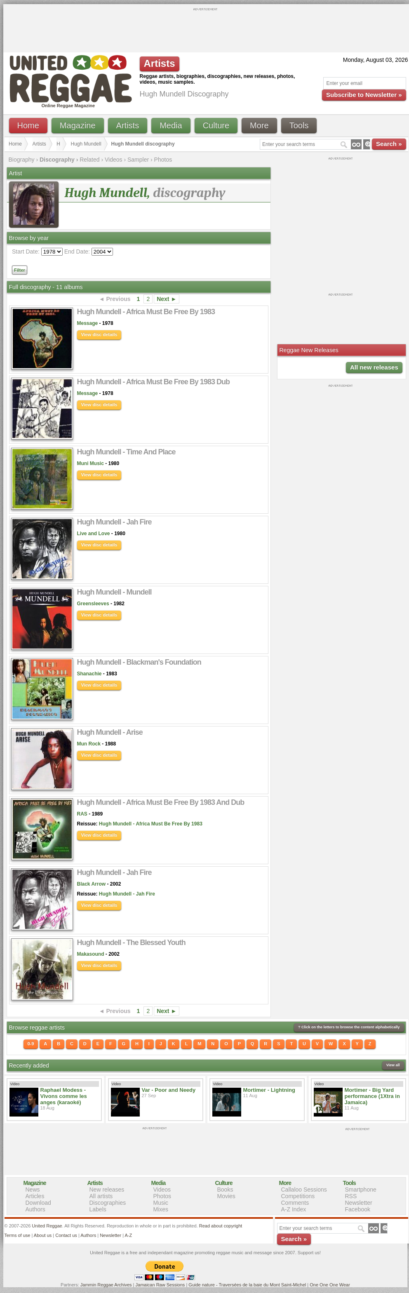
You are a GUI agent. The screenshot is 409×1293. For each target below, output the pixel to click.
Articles (35, 1196)
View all (393, 1065)
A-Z (128, 1235)
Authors (35, 1209)
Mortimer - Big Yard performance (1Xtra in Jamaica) (372, 1096)
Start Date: (26, 251)
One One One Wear (330, 1284)
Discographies (107, 1202)
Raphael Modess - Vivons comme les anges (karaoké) (63, 1096)
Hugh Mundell (86, 144)
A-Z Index (293, 1209)
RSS (351, 1196)
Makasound (90, 954)
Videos (113, 159)
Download (38, 1202)
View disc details (99, 334)
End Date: (77, 251)
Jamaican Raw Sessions (160, 1284)
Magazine (78, 125)
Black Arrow (91, 884)
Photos (163, 159)
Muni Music (90, 463)
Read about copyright (220, 1225)
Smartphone (360, 1189)
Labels (97, 1209)
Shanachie (89, 674)
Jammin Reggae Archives (106, 1284)
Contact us (66, 1235)
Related (89, 159)
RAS (82, 814)
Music (161, 1202)
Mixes (161, 1209)
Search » (389, 143)
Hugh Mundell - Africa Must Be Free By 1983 (150, 824)
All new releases (374, 367)
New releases (107, 1189)
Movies (226, 1196)
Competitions (298, 1196)
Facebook (357, 1209)
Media (171, 125)
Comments (295, 1202)
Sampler (138, 159)
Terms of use (18, 1235)
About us (43, 1235)
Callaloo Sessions (304, 1189)
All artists (101, 1196)
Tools (299, 125)
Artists (127, 125)
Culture (216, 125)
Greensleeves (93, 604)
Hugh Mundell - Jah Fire (127, 894)
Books (225, 1189)
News (33, 1189)
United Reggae (47, 1225)
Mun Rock (89, 744)
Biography (22, 159)
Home (28, 125)
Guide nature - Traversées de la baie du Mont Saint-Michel (247, 1284)
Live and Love (93, 533)
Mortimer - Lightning (269, 1090)
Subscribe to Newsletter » (364, 94)
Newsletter (358, 1202)
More (259, 125)
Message (87, 323)
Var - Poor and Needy (169, 1090)
